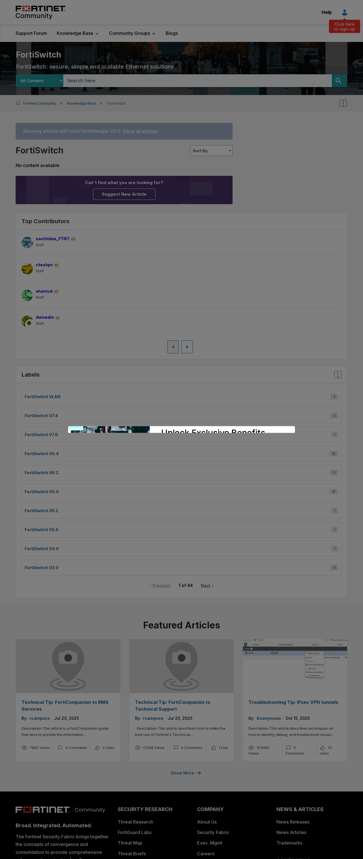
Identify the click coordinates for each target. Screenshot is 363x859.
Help (327, 12)
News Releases (293, 822)
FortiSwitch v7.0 (41, 434)
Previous (161, 585)
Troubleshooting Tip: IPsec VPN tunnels (293, 702)
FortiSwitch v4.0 (42, 548)
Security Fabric (213, 832)
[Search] (339, 80)
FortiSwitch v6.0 (42, 491)
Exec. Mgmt (209, 843)
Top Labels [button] (336, 376)
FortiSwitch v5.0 (41, 529)
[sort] (211, 150)
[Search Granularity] (39, 80)
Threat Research (135, 822)
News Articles (291, 832)
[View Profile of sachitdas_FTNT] (52, 238)
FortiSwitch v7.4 (41, 415)
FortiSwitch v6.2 (41, 472)
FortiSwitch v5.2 (41, 510)
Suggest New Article (124, 194)
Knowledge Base (75, 33)
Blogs (172, 33)
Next (205, 585)
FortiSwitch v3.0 (41, 567)
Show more (182, 773)
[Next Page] (187, 346)
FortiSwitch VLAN (42, 396)
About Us (207, 822)
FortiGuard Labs (134, 832)
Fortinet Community (40, 12)
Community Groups (129, 33)
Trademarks (289, 843)
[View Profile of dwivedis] (45, 317)
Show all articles (140, 131)
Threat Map (130, 843)
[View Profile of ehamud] (44, 291)
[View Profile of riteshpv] (44, 264)
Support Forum (31, 33)
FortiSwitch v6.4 (42, 453)
